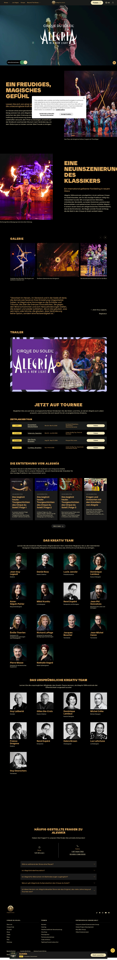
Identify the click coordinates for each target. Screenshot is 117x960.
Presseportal (45, 936)
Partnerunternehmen (47, 938)
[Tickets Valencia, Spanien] (96, 433)
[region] (59, 107)
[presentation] (23, 921)
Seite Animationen (13, 62)
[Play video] (58, 259)
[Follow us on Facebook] (99, 913)
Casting (43, 928)
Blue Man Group (81, 930)
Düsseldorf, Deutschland (33, 425)
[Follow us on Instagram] (102, 913)
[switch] (23, 62)
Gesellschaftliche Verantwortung (51, 930)
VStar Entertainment (82, 933)
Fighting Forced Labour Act (49, 943)
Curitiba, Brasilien (35, 448)
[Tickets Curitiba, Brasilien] (96, 448)
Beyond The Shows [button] (34, 3)
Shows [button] (7, 3)
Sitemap (9, 943)
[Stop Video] (114, 62)
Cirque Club (10, 928)
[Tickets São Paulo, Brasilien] (96, 441)
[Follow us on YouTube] (105, 913)
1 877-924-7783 (78, 853)
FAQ (8, 941)
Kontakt (9, 930)
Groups (23, 2)
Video (8, 936)
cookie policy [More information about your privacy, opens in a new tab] (60, 110)
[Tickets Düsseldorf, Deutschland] (96, 425)
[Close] (84, 98)
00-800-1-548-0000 (78, 855)
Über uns (9, 925)
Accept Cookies (66, 114)
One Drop (44, 933)
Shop (8, 933)
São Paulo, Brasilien (32, 441)
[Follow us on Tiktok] (96, 913)
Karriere (43, 925)
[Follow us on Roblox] (108, 913)
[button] (97, 3)
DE (107, 3)
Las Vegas (15, 2)
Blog (8, 938)
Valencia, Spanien (35, 433)
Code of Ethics (45, 941)
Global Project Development (85, 928)
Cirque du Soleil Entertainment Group (87, 925)
